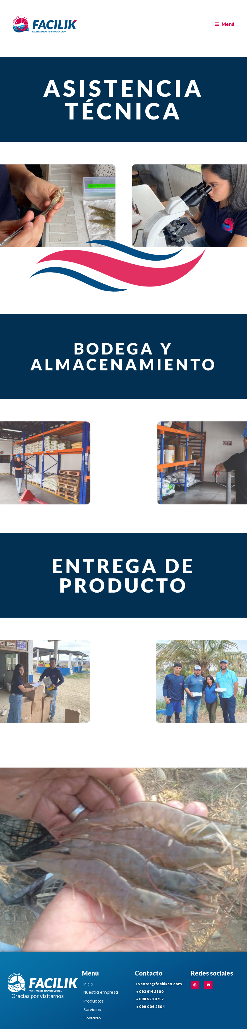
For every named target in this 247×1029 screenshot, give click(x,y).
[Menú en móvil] (225, 24)
